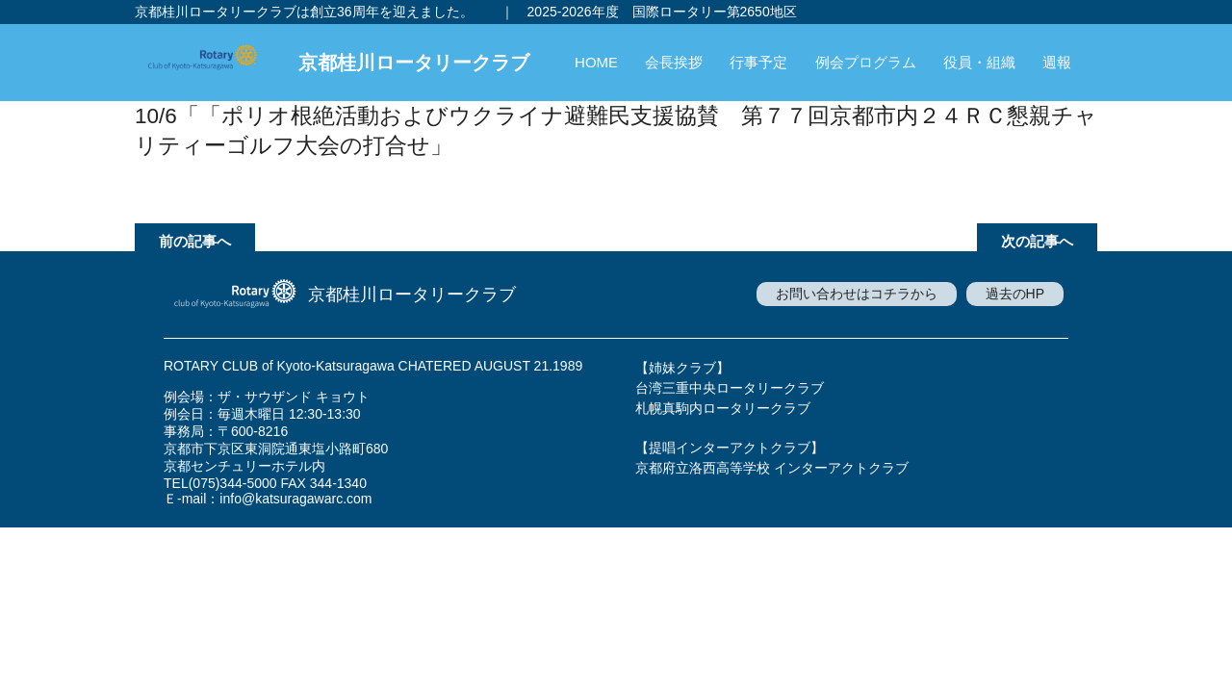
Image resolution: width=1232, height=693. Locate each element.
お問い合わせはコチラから (856, 293)
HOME (596, 62)
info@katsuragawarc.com (295, 498)
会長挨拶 (674, 62)
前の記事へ (195, 241)
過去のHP (1015, 293)
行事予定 (758, 62)
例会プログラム (865, 62)
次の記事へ (1037, 241)
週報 (1056, 62)
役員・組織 (979, 62)
